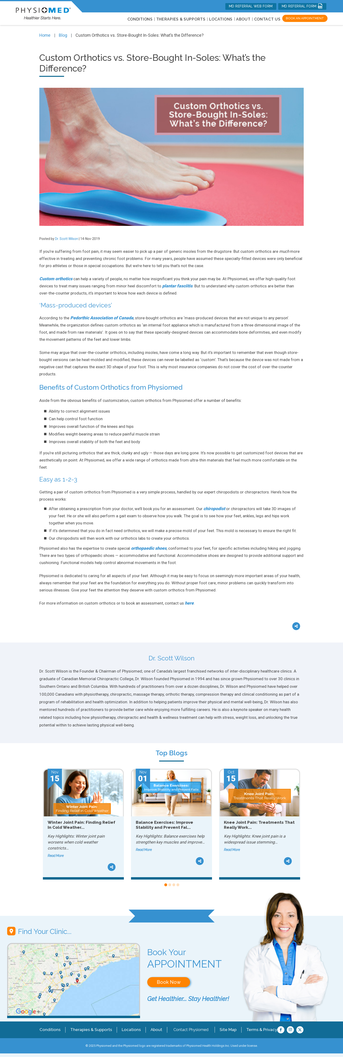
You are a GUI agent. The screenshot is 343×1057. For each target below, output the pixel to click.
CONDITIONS (140, 19)
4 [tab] (177, 885)
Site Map (225, 1029)
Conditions (50, 1029)
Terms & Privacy (257, 1029)
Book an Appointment (305, 18)
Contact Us (267, 19)
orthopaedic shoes (148, 548)
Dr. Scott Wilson (66, 239)
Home (45, 35)
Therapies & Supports (90, 1029)
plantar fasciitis (177, 285)
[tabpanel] (83, 824)
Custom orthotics (55, 278)
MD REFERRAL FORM (302, 6)
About (243, 19)
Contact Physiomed (188, 1029)
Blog (63, 35)
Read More (56, 856)
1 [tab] (165, 885)
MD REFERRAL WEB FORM (251, 6)
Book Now (169, 982)
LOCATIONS (220, 19)
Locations (128, 1029)
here (189, 603)
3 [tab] (173, 885)
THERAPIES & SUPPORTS (181, 19)
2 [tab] (169, 885)
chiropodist (214, 508)
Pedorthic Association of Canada (101, 317)
